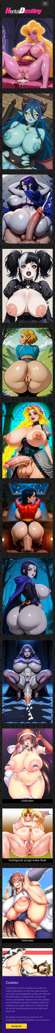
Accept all (16, 1026)
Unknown (27, 800)
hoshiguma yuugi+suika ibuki (27, 860)
